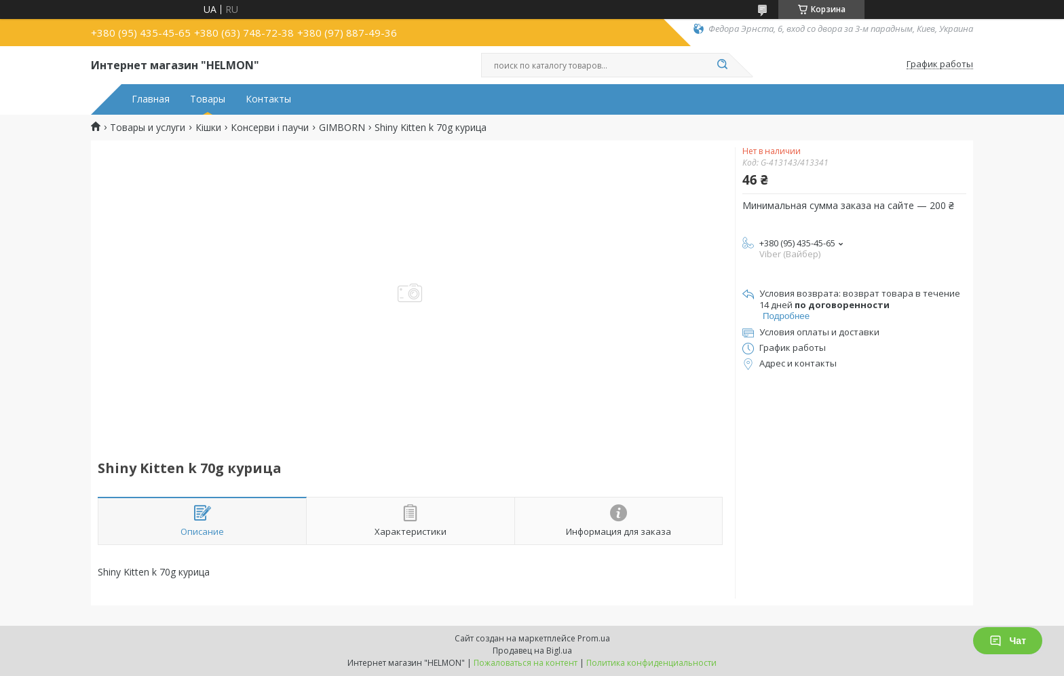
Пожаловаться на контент (525, 663)
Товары (207, 99)
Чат (1007, 641)
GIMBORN (342, 127)
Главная (151, 99)
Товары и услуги (147, 127)
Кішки (208, 127)
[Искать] (722, 65)
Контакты (268, 99)
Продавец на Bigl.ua (532, 650)
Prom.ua (593, 638)
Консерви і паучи (270, 127)
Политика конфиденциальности (651, 663)
